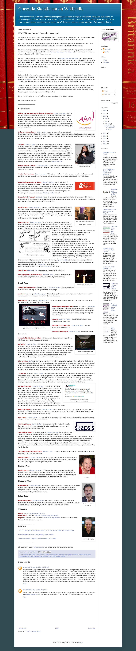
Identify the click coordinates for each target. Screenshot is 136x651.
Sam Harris (52, 556)
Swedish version (56, 161)
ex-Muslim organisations (52, 517)
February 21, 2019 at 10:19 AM (39, 567)
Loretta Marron (23, 556)
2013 (105, 138)
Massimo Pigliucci (33, 556)
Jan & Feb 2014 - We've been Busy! (114, 230)
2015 (105, 133)
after (44, 132)
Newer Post (22, 628)
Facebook (106, 62)
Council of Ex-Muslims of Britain (58, 554)
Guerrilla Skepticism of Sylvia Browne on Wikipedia (110, 211)
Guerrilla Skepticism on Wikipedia (50, 8)
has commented (45, 266)
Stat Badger (113, 328)
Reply (24, 584)
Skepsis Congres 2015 (37, 513)
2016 (105, 116)
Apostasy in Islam (49, 193)
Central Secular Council (42, 554)
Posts (104, 91)
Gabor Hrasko (87, 554)
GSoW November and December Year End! (110, 127)
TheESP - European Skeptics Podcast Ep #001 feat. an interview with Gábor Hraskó (46, 530)
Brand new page (60, 113)
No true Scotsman (43, 556)
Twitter (105, 60)
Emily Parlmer (27, 590)
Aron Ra (25, 554)
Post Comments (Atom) (34, 631)
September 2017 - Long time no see (114, 192)
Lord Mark (26, 567)
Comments (106, 94)
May (106, 121)
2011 (105, 144)
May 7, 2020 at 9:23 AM (40, 590)
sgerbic (107, 52)
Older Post (91, 628)
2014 (105, 136)
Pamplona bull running (31, 328)
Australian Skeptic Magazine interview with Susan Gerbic (37, 539)
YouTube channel (38, 547)
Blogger (80, 642)
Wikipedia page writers (33, 594)
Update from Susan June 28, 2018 (109, 267)
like (44, 264)
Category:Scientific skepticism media (46, 515)
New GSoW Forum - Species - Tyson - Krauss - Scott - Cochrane (109, 172)
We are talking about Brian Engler (61, 52)
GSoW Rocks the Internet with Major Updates (108, 250)
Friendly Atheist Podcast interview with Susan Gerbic (35, 534)
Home (57, 628)
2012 (105, 141)
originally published (62, 260)
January (107, 124)
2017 (105, 113)
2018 (105, 111)
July (106, 118)
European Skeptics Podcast (68, 58)
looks (41, 264)
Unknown (107, 49)
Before (39, 132)
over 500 (28, 79)
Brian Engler (32, 554)
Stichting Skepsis (60, 556)
